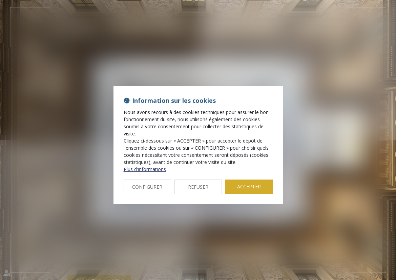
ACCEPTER (249, 186)
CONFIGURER (147, 187)
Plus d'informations (145, 169)
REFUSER (198, 187)
